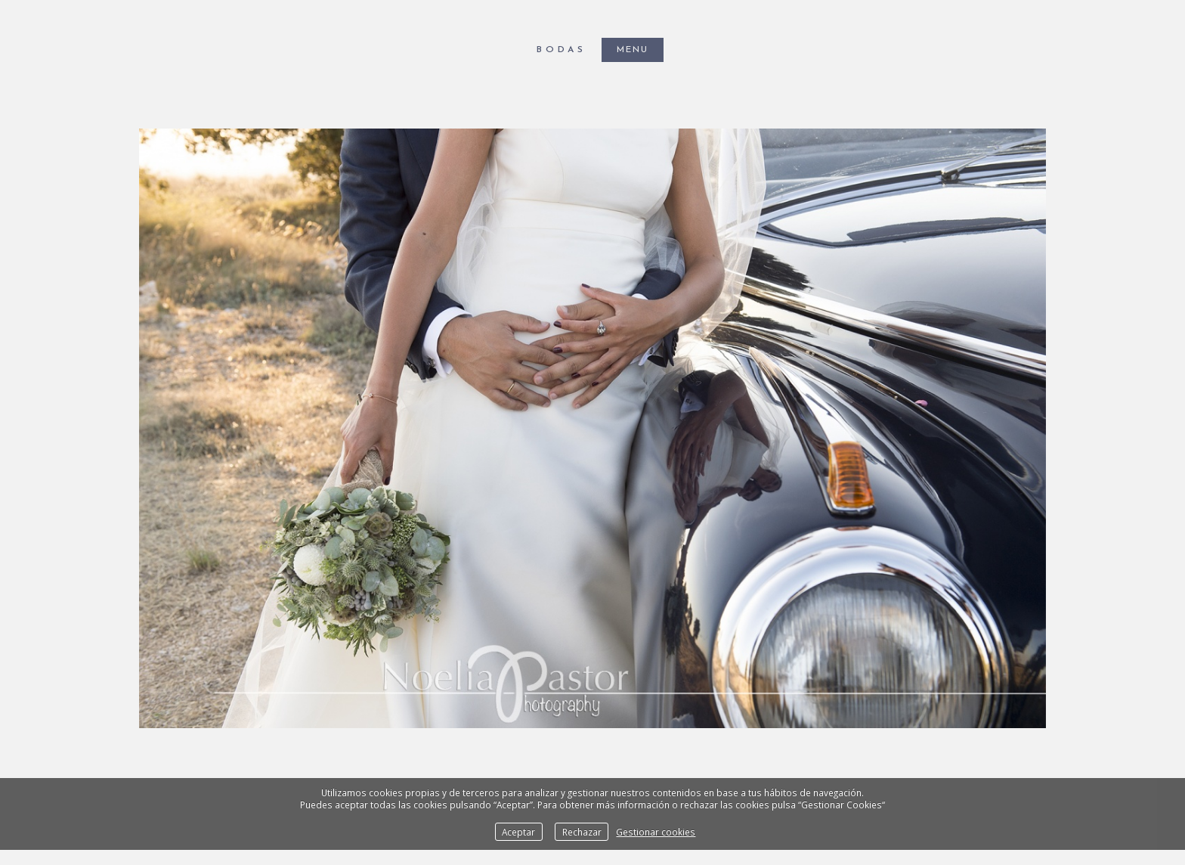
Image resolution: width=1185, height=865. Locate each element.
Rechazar (582, 832)
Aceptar (518, 832)
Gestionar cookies (655, 832)
